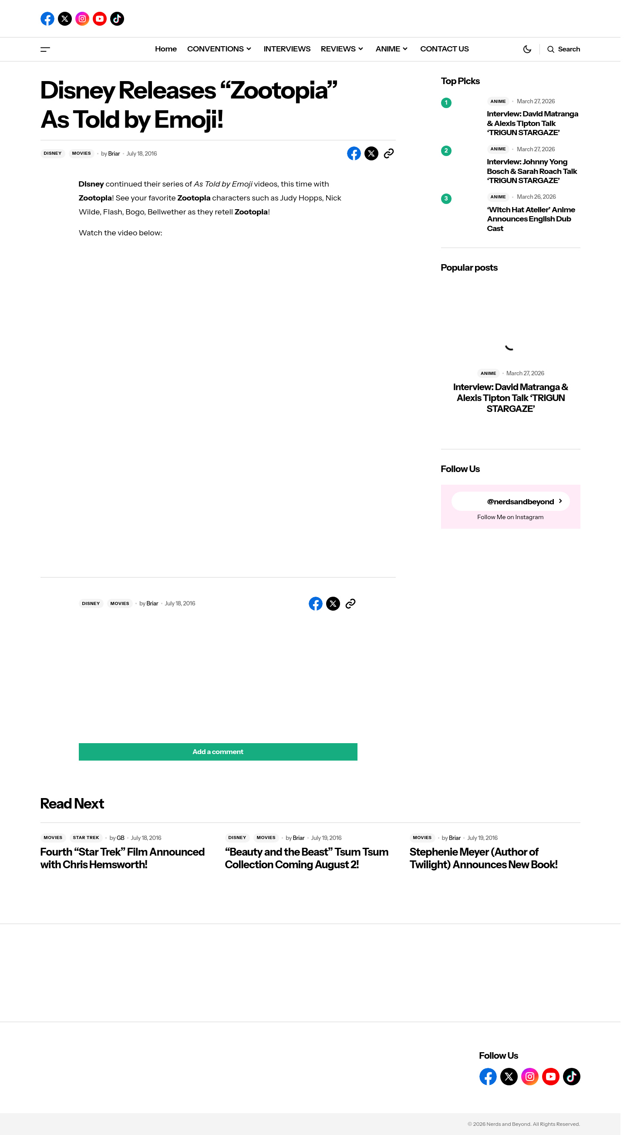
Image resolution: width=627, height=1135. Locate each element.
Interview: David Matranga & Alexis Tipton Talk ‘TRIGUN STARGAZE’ (533, 123)
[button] (45, 49)
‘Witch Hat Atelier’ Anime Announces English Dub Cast (531, 219)
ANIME (498, 101)
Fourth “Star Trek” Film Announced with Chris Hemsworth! (122, 858)
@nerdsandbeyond (520, 501)
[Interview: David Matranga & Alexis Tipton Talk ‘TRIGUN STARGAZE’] (460, 117)
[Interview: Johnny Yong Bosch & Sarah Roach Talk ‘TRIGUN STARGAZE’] (460, 165)
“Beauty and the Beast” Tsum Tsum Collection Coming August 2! (307, 858)
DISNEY (53, 153)
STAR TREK (86, 837)
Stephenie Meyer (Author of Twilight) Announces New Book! (484, 858)
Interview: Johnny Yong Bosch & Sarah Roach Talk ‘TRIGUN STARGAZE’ (532, 171)
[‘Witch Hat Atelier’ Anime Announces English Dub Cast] (460, 213)
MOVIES (81, 153)
